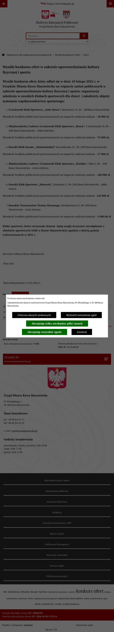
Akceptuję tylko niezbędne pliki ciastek (57, 323)
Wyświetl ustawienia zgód (81, 315)
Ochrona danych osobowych (34, 315)
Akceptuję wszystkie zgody (44, 332)
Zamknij (82, 332)
